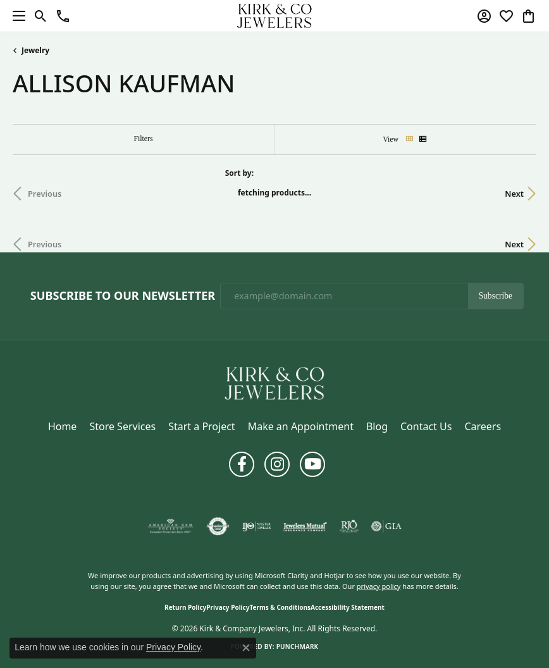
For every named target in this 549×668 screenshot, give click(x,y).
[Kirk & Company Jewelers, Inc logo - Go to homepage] (274, 16)
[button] (41, 15)
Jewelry (35, 50)
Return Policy (185, 607)
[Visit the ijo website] (256, 526)
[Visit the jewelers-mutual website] (305, 526)
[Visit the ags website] (170, 526)
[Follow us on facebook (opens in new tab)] (241, 464)
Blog (377, 426)
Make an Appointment (301, 426)
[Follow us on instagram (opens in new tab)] (277, 464)
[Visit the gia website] (386, 526)
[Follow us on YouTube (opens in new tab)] (312, 464)
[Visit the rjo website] (349, 526)
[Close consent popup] (246, 648)
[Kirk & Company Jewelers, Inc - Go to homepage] (274, 382)
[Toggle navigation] (16, 15)
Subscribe (496, 295)
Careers (482, 426)
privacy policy (379, 586)
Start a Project (201, 426)
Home (62, 426)
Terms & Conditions (280, 607)
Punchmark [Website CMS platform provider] (297, 646)
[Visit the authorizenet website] (218, 526)
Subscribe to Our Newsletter (122, 296)
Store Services (122, 426)
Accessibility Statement (348, 607)
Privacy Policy (227, 607)
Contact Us (426, 426)
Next (514, 193)
